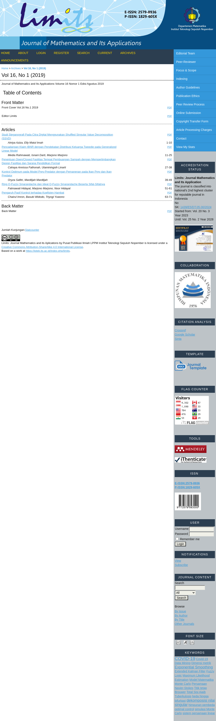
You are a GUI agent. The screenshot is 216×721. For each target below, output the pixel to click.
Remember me (190, 539)
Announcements (14, 60)
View (178, 560)
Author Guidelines (188, 87)
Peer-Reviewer (186, 62)
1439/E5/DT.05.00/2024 (195, 207)
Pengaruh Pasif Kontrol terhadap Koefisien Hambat (33, 192)
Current (105, 53)
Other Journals (184, 624)
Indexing (181, 78)
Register (61, 53)
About (23, 53)
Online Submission (188, 113)
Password (181, 534)
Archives (128, 53)
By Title (179, 619)
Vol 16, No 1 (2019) (35, 68)
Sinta (178, 338)
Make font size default (185, 642)
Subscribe (181, 565)
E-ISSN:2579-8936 (187, 483)
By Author (181, 615)
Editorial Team (185, 53)
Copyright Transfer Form (192, 121)
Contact (181, 138)
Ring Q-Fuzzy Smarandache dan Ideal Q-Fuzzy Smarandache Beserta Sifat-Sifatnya (53, 184)
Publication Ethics (188, 96)
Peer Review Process (190, 104)
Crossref (180, 330)
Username (182, 528)
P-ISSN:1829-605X (187, 487)
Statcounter (32, 229)
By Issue (180, 611)
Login (41, 53)
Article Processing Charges (194, 129)
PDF (169, 107)
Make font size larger (192, 642)
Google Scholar (185, 334)
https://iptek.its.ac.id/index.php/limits (48, 250)
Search (83, 53)
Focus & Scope (186, 70)
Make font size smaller (178, 642)
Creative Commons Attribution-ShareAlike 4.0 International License (42, 247)
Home (5, 53)
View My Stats (185, 147)
